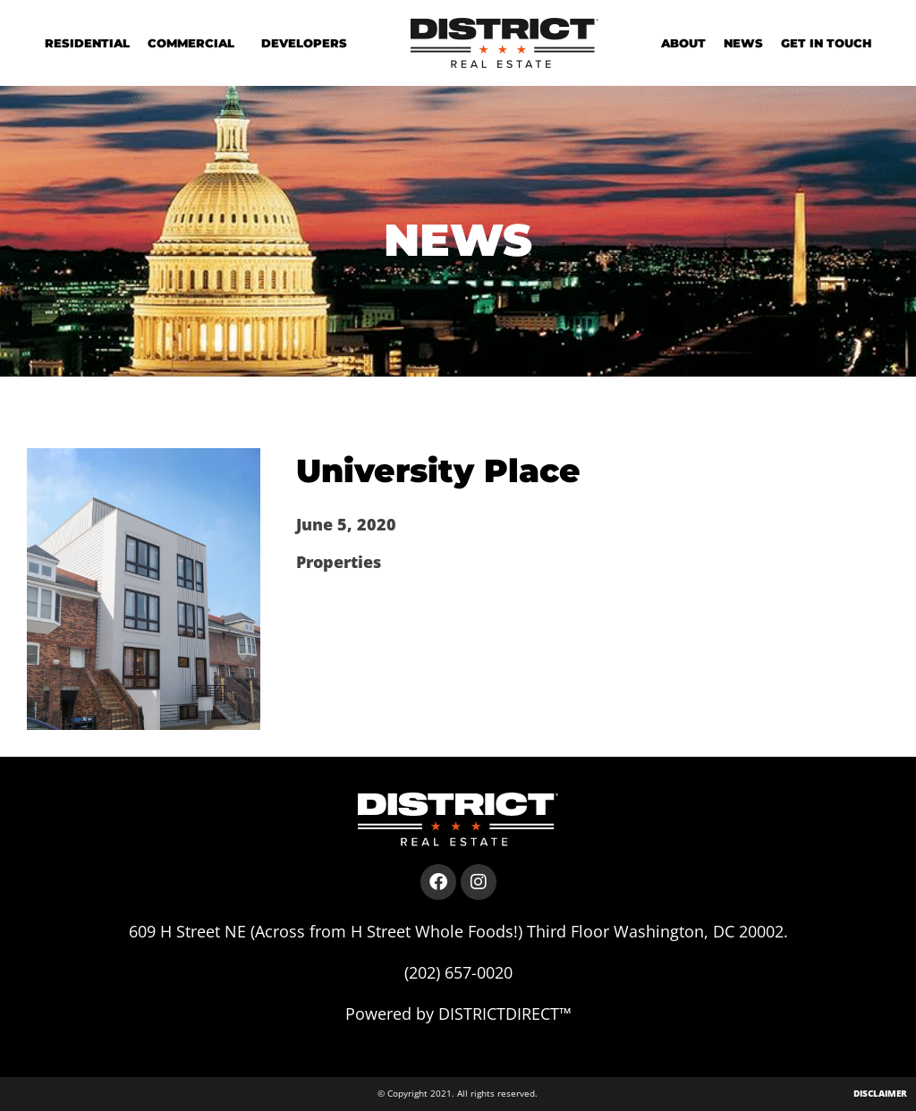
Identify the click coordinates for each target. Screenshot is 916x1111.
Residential (87, 43)
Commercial (195, 43)
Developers (304, 43)
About (683, 43)
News (743, 43)
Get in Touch (826, 43)
